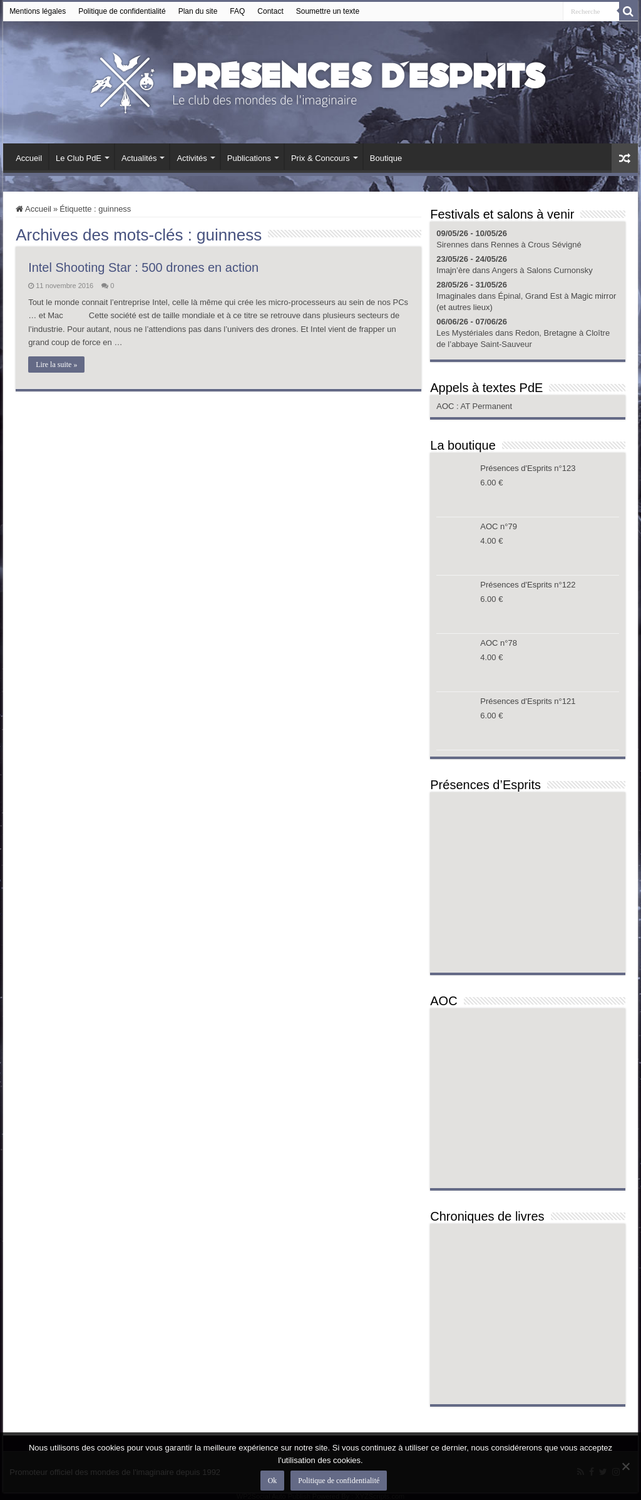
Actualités (138, 158)
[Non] (625, 1466)
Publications (249, 158)
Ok (272, 1480)
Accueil (29, 158)
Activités (192, 158)
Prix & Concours (320, 158)
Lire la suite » (56, 364)
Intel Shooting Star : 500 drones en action (143, 267)
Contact (270, 11)
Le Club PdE (78, 158)
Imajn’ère (452, 270)
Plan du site (198, 11)
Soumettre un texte (327, 11)
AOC (446, 406)
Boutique (386, 158)
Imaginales (456, 296)
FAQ (237, 11)
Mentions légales (37, 11)
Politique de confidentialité (121, 11)
